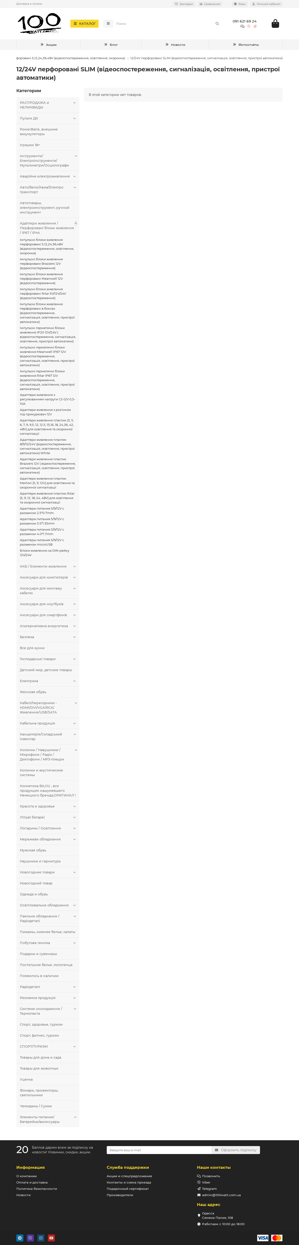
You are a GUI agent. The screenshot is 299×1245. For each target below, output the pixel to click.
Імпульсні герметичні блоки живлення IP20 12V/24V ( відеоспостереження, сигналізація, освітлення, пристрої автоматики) (48, 335)
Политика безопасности (36, 1189)
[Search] (167, 24)
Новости (175, 46)
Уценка (26, 1081)
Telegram (209, 1189)
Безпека (48, 638)
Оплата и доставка (32, 1182)
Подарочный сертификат (128, 1189)
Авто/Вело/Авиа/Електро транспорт (48, 190)
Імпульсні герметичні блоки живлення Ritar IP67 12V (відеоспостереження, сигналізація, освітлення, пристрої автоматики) (47, 381)
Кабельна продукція (48, 724)
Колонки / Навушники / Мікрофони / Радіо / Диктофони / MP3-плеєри (48, 756)
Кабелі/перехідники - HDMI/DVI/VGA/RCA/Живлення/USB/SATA (48, 709)
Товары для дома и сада (40, 1059)
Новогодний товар (36, 885)
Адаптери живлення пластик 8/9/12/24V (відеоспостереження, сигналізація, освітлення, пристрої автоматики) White (47, 447)
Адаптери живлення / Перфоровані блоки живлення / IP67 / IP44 (48, 229)
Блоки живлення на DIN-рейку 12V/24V (44, 554)
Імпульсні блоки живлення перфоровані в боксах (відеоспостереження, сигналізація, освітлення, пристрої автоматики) (47, 314)
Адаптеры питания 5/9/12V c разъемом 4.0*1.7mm (42, 533)
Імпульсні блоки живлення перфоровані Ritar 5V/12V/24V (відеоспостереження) (43, 295)
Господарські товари (48, 660)
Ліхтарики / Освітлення (48, 829)
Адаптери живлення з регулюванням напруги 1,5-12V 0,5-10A (47, 400)
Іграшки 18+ (30, 146)
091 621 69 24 (244, 22)
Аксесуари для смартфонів (48, 616)
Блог (111, 46)
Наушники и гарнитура (40, 863)
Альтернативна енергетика (48, 627)
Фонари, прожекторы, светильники (39, 1094)
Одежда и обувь (34, 896)
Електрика (48, 682)
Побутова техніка (48, 944)
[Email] (159, 1150)
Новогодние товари (48, 873)
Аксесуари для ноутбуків (48, 605)
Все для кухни (32, 649)
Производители (120, 1195)
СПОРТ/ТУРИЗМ (48, 1048)
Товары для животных (39, 1070)
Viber (206, 1182)
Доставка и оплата (29, 3)
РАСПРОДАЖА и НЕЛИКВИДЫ (48, 106)
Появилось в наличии (39, 977)
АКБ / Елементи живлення (48, 567)
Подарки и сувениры (38, 955)
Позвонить (211, 1176)
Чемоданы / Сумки (36, 1107)
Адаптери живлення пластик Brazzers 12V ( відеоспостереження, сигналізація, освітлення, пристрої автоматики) (48, 467)
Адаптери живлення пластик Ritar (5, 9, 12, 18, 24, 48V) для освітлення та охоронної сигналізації (47, 499)
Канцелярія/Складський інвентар (48, 737)
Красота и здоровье (48, 807)
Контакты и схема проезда (129, 1182)
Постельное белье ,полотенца (46, 966)
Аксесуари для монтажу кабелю (48, 592)
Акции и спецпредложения (129, 1176)
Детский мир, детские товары (46, 671)
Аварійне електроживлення (48, 177)
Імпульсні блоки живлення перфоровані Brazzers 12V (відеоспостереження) (41, 265)
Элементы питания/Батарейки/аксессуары (48, 1120)
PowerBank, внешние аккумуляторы (39, 133)
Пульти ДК (48, 119)
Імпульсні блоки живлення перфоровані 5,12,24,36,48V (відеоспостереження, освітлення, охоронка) (47, 247)
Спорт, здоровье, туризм (41, 1026)
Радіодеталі (48, 988)
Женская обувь (33, 693)
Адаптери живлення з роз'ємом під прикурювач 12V (45, 413)
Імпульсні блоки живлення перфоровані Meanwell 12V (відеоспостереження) (41, 280)
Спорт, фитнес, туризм (39, 1037)
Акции (48, 46)
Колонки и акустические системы (41, 774)
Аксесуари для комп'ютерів (48, 578)
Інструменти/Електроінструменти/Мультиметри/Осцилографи (48, 162)
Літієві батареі (48, 818)
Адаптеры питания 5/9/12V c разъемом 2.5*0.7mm (42, 512)
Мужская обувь (33, 852)
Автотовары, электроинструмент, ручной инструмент (44, 209)
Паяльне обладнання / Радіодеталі (48, 919)
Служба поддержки (128, 1167)
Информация (30, 1167)
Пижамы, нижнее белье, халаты (47, 933)
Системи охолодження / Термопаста (48, 1012)
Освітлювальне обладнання (48, 906)
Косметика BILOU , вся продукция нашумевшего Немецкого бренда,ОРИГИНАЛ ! (48, 792)
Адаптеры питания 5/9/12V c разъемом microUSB (42, 543)
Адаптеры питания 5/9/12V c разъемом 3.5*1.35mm (42, 522)
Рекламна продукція (48, 999)
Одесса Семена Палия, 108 (217, 1215)
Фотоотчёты (245, 46)
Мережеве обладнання (48, 840)
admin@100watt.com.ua (221, 1195)
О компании (26, 1176)
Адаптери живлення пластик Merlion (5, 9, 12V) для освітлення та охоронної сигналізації (47, 484)
